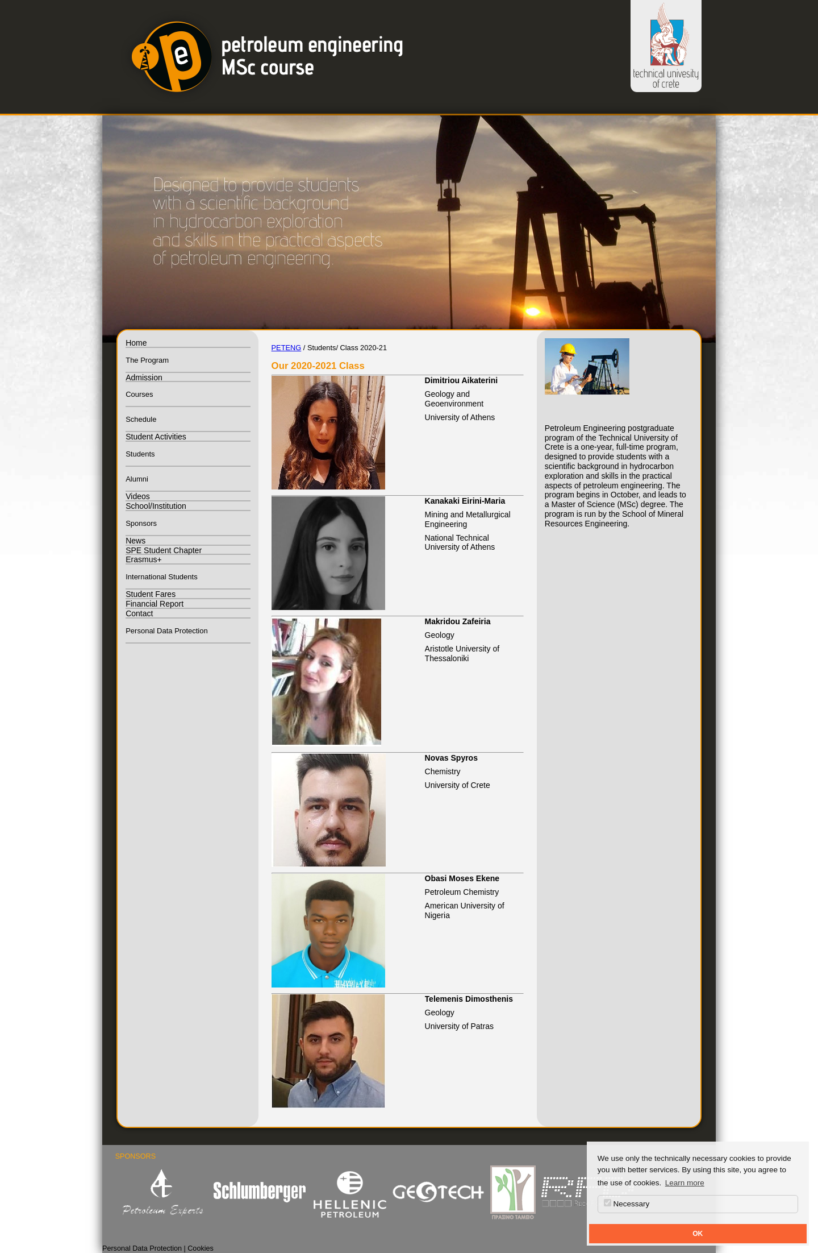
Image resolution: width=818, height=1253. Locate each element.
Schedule (141, 419)
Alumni (137, 479)
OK (697, 1234)
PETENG (287, 347)
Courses (139, 394)
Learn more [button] (684, 1183)
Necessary (627, 1203)
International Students (161, 576)
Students (140, 454)
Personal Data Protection (167, 631)
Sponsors (141, 523)
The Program (147, 360)
